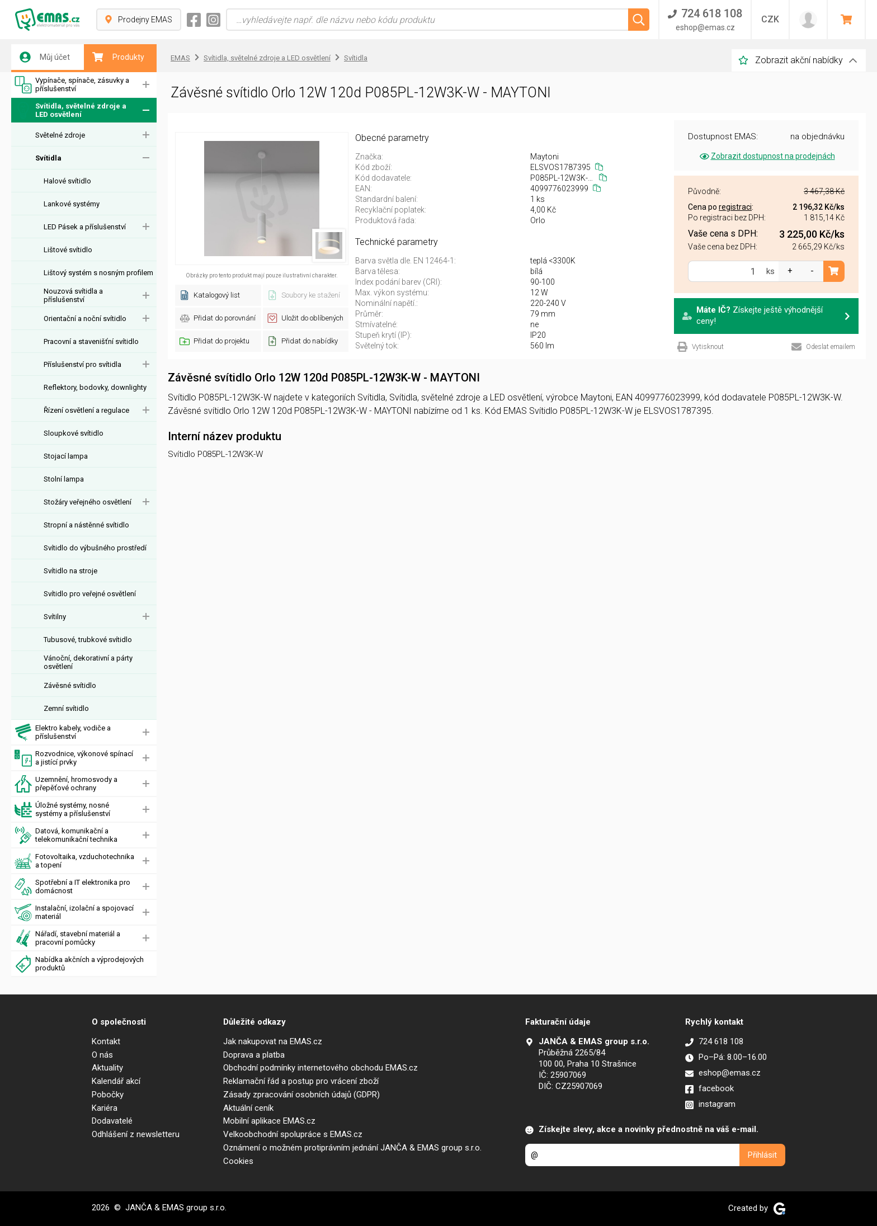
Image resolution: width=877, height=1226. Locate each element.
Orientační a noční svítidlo (85, 318)
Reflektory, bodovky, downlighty (95, 387)
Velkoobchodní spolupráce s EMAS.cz (292, 1134)
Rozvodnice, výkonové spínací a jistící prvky (74, 758)
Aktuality (107, 1068)
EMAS (180, 58)
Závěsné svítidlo (70, 685)
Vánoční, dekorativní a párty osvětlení (88, 662)
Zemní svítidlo (66, 708)
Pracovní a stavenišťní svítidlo (91, 341)
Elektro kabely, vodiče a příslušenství (63, 732)
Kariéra (104, 1108)
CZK (770, 19)
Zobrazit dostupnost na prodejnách (766, 156)
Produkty (118, 57)
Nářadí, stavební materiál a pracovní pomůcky (67, 938)
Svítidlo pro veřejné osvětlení (90, 594)
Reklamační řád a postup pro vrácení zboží (301, 1081)
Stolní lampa (64, 479)
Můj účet (45, 57)
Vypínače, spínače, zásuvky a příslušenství (72, 84)
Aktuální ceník (248, 1108)
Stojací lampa (66, 456)
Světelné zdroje (60, 135)
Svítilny (55, 616)
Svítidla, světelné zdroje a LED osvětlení (70, 110)
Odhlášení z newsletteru (136, 1134)
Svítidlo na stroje (70, 571)
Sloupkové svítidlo (73, 433)
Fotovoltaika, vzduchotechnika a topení (74, 861)
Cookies (238, 1161)
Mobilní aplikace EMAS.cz (269, 1121)
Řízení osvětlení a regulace (86, 410)
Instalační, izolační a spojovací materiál (74, 912)
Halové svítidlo (67, 181)
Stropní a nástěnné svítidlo (86, 525)
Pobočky (108, 1095)
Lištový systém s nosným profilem (98, 272)
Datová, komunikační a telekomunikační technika (66, 835)
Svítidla (48, 158)
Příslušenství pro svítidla (82, 364)
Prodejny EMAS (138, 19)
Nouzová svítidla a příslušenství (73, 295)
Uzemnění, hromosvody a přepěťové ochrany (66, 784)
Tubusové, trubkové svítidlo (88, 639)
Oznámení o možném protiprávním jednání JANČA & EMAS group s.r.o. (352, 1148)
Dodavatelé (112, 1121)
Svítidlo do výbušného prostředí (95, 548)
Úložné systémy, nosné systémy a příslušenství (62, 809)
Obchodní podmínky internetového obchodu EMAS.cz (320, 1068)
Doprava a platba (254, 1055)
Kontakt (106, 1041)
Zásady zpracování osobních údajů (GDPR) (301, 1095)
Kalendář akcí (116, 1081)
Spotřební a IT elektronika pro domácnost (72, 886)
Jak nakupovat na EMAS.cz (272, 1041)
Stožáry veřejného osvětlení (87, 502)
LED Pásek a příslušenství (85, 227)
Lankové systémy (72, 204)
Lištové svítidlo (68, 250)
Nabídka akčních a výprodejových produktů (79, 964)
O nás (102, 1055)
